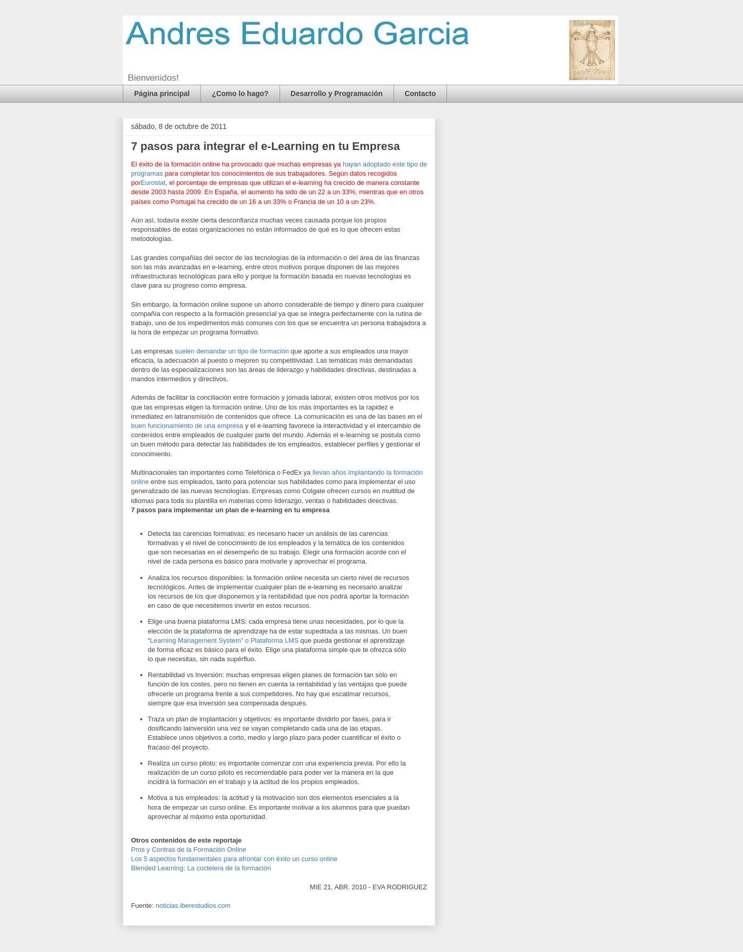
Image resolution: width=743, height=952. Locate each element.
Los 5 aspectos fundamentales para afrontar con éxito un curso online (234, 859)
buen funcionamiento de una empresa (187, 426)
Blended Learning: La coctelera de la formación (201, 868)
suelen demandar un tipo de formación (232, 351)
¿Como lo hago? (240, 93)
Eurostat (153, 182)
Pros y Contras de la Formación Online (188, 849)
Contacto (420, 93)
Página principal (162, 93)
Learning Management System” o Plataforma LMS (224, 640)
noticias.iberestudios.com (193, 905)
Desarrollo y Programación (337, 93)
